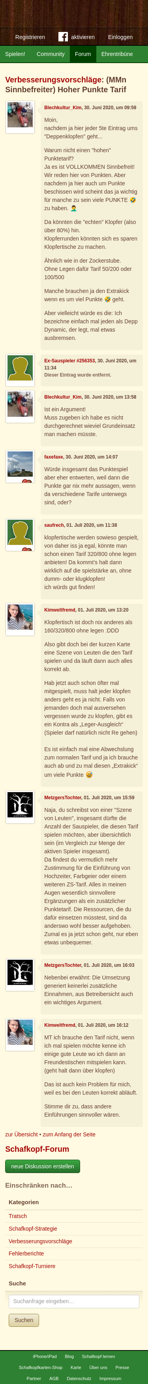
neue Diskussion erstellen (42, 1166)
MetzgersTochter (62, 797)
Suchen (24, 1320)
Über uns (98, 1367)
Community (51, 54)
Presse (122, 1367)
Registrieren (30, 37)
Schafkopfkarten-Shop (41, 1367)
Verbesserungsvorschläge (53, 79)
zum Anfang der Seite (69, 1134)
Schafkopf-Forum (37, 1149)
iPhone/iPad (44, 1356)
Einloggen (120, 37)
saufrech (54, 525)
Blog (69, 1356)
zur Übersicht (21, 1134)
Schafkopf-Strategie (33, 1228)
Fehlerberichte (26, 1253)
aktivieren (76, 38)
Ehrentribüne (117, 54)
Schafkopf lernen (98, 1356)
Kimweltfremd (59, 610)
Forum (83, 54)
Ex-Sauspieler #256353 (69, 361)
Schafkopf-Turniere (32, 1266)
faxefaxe (53, 457)
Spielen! (15, 54)
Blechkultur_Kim (63, 107)
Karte (76, 1367)
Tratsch (18, 1216)
